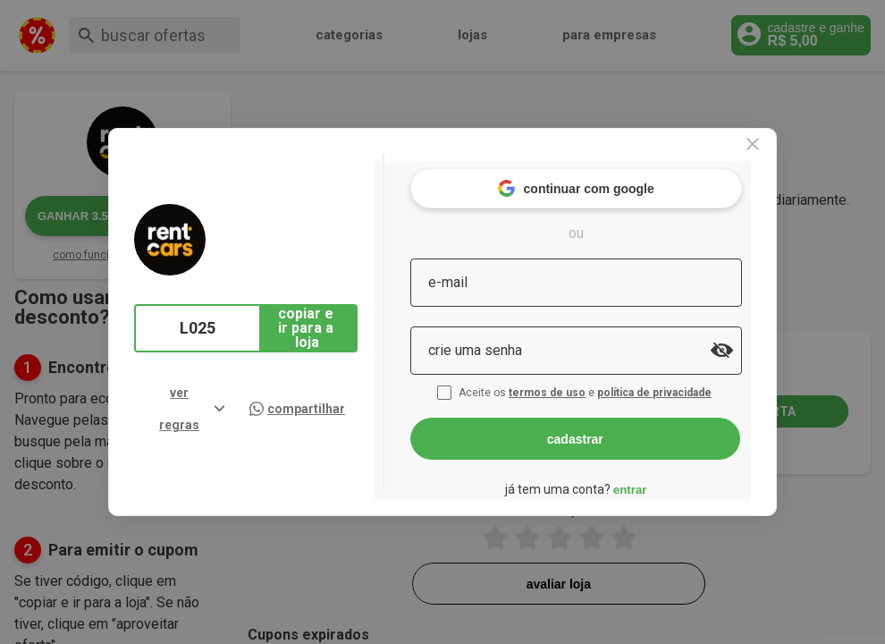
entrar (664, 479)
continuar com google (610, 178)
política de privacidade (691, 383)
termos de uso (583, 383)
